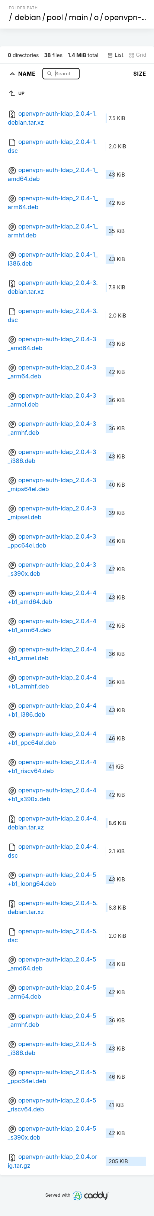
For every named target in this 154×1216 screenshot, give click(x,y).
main (78, 17)
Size (139, 73)
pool (54, 17)
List (115, 55)
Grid (138, 55)
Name (27, 73)
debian (28, 17)
